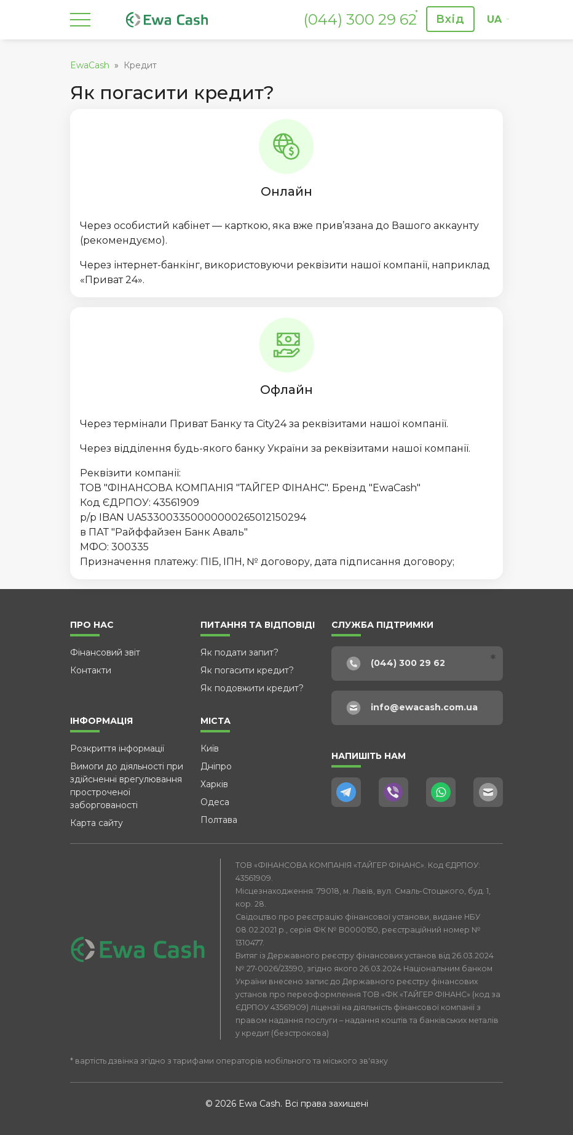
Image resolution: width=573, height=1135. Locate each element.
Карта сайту (96, 822)
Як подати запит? (239, 652)
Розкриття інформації (117, 748)
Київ (209, 748)
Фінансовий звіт (105, 652)
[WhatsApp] (441, 792)
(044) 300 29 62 (360, 19)
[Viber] (393, 792)
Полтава (218, 819)
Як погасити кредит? (247, 670)
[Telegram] (346, 792)
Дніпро (216, 766)
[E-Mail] (488, 792)
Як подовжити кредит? (252, 688)
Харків (214, 784)
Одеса (214, 802)
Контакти (90, 670)
